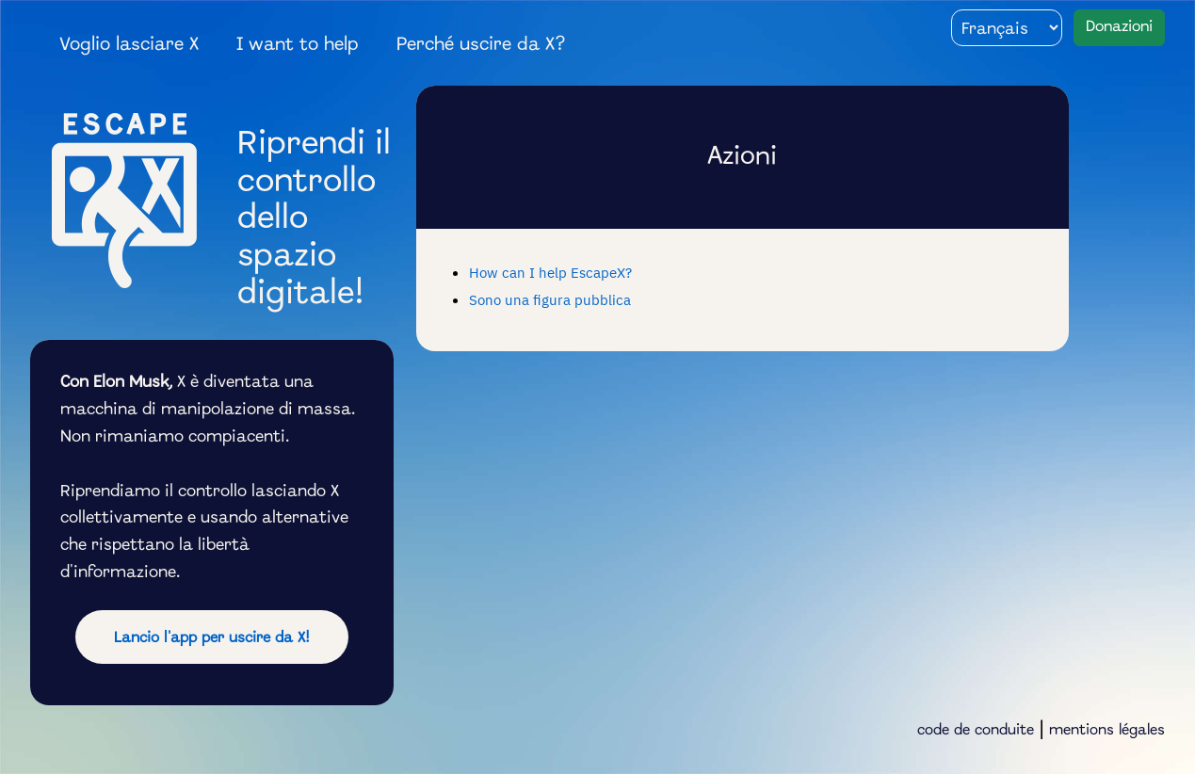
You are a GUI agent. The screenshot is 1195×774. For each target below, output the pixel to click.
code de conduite (975, 730)
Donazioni (1119, 27)
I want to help (297, 45)
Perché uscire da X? (481, 45)
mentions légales (1107, 730)
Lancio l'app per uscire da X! (212, 638)
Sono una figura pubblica (550, 299)
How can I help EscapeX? (550, 272)
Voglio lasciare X (129, 45)
